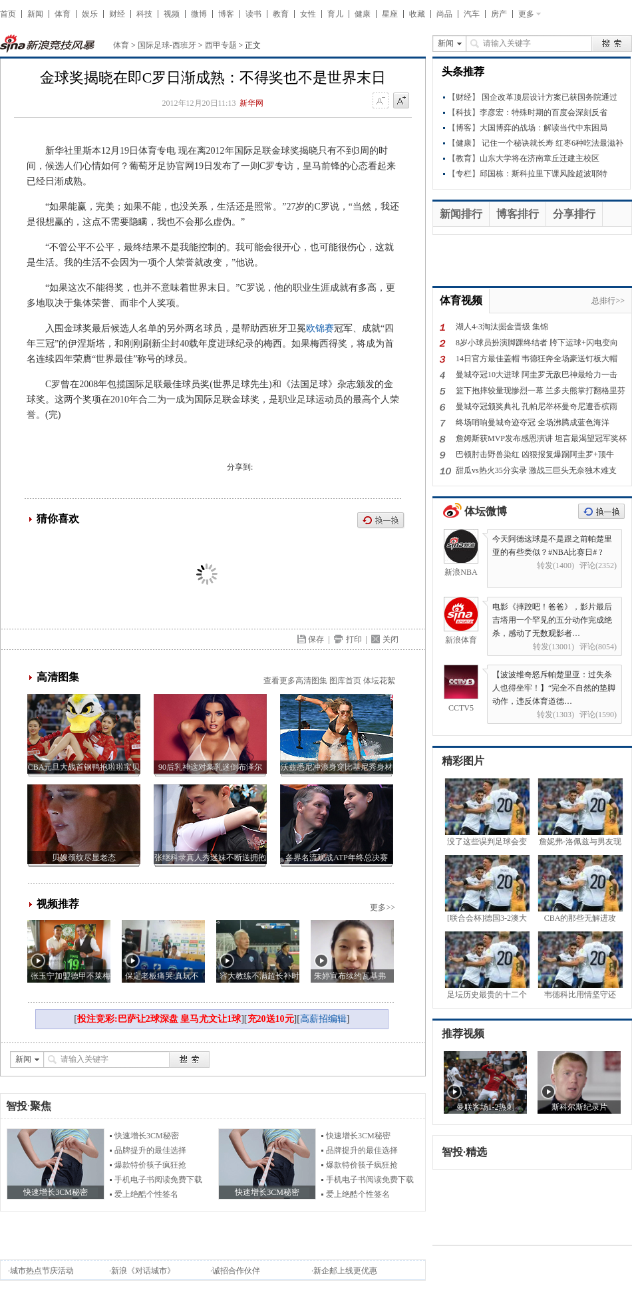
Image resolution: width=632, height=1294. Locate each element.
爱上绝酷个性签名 (146, 1194)
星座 (390, 14)
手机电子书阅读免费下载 (158, 1179)
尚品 (444, 14)
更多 (526, 14)
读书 (253, 14)
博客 (226, 14)
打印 (354, 639)
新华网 (251, 103)
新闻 (35, 14)
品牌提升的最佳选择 (150, 1150)
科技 (144, 14)
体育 (63, 14)
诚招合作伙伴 (236, 1270)
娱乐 (90, 14)
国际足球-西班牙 (167, 45)
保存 (316, 639)
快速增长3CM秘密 (146, 1135)
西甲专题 (221, 45)
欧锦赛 (320, 328)
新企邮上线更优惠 (345, 1270)
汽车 (472, 14)
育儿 (335, 14)
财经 (117, 14)
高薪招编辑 (323, 1019)
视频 (172, 14)
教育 (281, 14)
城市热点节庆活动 (42, 1270)
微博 (199, 14)
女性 (308, 14)
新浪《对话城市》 (143, 1270)
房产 (499, 14)
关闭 (390, 639)
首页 (8, 14)
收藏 (417, 14)
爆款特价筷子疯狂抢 (150, 1165)
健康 (363, 14)
